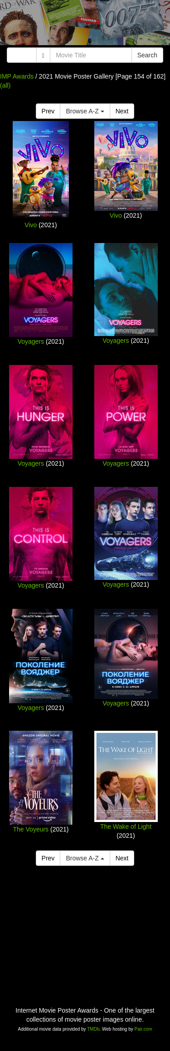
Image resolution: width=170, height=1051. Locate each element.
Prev (48, 111)
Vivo (30, 225)
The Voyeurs (31, 829)
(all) (5, 85)
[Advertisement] (85, 24)
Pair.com (143, 1029)
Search (147, 55)
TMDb (93, 1029)
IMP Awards (17, 76)
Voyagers (31, 341)
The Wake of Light (125, 826)
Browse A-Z (85, 111)
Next (122, 111)
